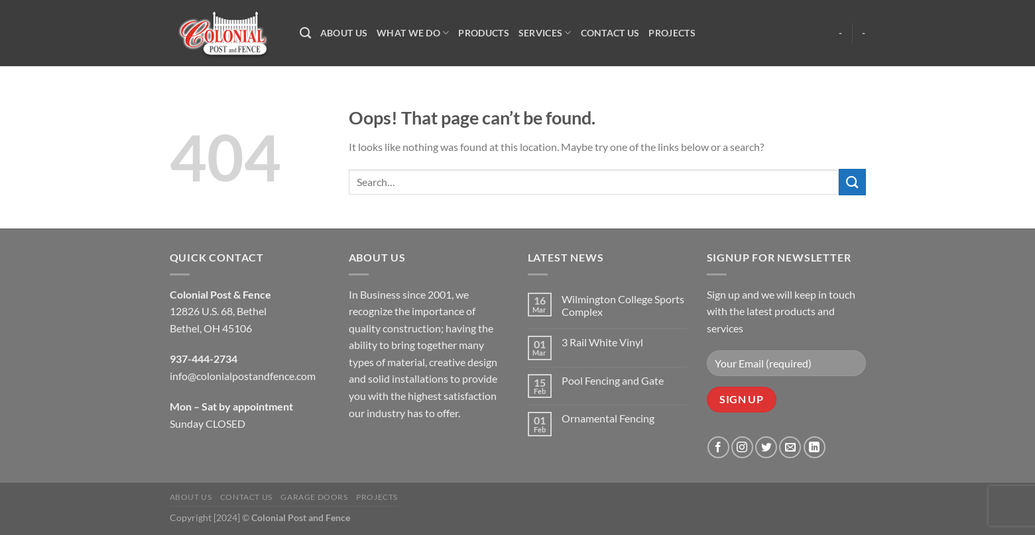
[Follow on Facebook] (718, 447)
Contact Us (610, 32)
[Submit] (852, 182)
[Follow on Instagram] (742, 447)
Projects (671, 32)
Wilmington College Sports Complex (623, 305)
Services (545, 32)
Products (483, 32)
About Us (343, 32)
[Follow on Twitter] (766, 447)
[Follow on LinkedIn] (814, 447)
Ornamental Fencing (608, 418)
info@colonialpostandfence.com (243, 375)
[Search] (305, 33)
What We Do (413, 32)
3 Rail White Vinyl (602, 342)
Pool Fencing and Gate (613, 380)
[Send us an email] (790, 447)
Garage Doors (313, 497)
